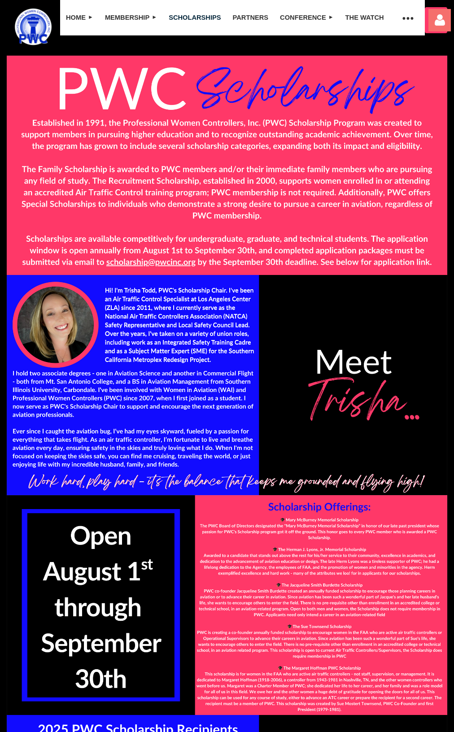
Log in (439, 20)
